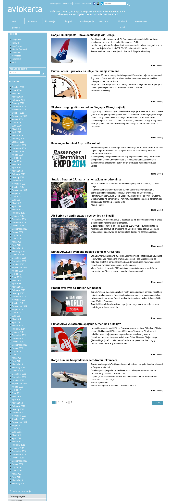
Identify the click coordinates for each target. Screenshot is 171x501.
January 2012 (18, 409)
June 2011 (16, 432)
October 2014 (18, 303)
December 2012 (19, 374)
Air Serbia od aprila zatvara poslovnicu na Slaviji (82, 215)
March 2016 (17, 248)
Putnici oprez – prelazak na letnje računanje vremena (85, 71)
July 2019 (16, 122)
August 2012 (17, 387)
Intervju (15, 43)
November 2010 (19, 454)
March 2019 (17, 135)
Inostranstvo (141, 21)
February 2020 (18, 100)
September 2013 (19, 345)
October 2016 (18, 226)
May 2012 (16, 396)
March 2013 (17, 364)
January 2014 (18, 332)
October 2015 (18, 264)
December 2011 (19, 412)
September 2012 (19, 383)
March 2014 (17, 325)
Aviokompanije (86, 21)
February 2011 (18, 445)
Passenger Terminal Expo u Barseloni (75, 143)
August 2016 (17, 232)
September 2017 (19, 190)
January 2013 (18, 371)
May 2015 (16, 280)
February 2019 (18, 139)
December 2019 (19, 106)
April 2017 (16, 206)
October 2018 (18, 151)
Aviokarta (32, 21)
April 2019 (16, 132)
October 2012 (18, 380)
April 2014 (16, 322)
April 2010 (16, 477)
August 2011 (17, 425)
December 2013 (19, 335)
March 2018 (17, 171)
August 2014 (17, 309)
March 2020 (17, 97)
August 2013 (17, 348)
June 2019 (16, 126)
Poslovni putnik (122, 22)
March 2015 (17, 287)
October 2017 (18, 187)
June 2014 (16, 316)
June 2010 (16, 470)
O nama (77, 4)
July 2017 (16, 197)
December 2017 (19, 180)
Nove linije (16, 56)
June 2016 (16, 238)
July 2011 (16, 429)
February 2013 (18, 367)
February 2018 (18, 174)
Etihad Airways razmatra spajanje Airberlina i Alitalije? (86, 324)
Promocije (16, 59)
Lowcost (16, 27)
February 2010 (18, 483)
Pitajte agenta (55, 4)
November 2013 (19, 338)
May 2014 (16, 319)
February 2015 (18, 290)
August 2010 (17, 464)
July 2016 (16, 235)
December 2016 (19, 219)
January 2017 (18, 216)
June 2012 (16, 393)
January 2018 (18, 177)
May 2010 (16, 474)
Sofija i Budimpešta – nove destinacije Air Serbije (83, 35)
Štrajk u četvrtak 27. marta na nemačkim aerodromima (86, 179)
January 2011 (18, 448)
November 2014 (19, 300)
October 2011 (18, 419)
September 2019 (19, 116)
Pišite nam (86, 4)
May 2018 (16, 164)
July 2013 (16, 351)
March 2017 (17, 209)
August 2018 (17, 155)
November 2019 (19, 110)
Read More (156, 65)
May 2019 (16, 129)
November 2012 (19, 377)
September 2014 (19, 306)
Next (157, 402)
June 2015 (16, 277)
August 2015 (17, 271)
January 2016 (18, 255)
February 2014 (18, 329)
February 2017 (18, 213)
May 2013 (16, 358)
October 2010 (18, 458)
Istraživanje (17, 46)
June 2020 (16, 90)
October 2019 (18, 113)
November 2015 (19, 261)
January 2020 (18, 103)
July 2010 (16, 467)
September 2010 (19, 461)
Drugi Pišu (16, 39)
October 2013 (18, 342)
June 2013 (16, 354)
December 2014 (19, 296)
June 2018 (16, 161)
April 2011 (16, 438)
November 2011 (19, 416)
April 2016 (16, 245)
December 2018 (19, 145)
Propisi (68, 21)
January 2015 (18, 293)
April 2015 (16, 284)
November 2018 (19, 148)
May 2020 (16, 93)
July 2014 (16, 313)
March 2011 (17, 441)
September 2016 (19, 229)
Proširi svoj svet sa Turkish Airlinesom (76, 287)
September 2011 (19, 422)
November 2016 (19, 222)
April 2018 (16, 168)
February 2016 (18, 251)
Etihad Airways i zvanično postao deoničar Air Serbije (85, 251)
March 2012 (17, 403)
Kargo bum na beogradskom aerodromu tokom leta (84, 360)
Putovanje (50, 21)
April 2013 (16, 361)
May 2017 (16, 203)
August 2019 (17, 119)
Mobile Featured (19, 49)
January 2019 (18, 142)
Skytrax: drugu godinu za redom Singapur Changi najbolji (88, 107)
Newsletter (67, 4)
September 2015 (19, 267)
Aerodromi (104, 21)
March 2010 (17, 480)
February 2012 (18, 406)
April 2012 (16, 400)
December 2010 (19, 451)
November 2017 (19, 184)
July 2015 (16, 274)
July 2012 (16, 390)
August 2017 (17, 193)
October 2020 (18, 87)
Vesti (14, 21)
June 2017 (16, 200)
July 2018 (16, 158)
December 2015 (19, 258)
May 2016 (16, 242)
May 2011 (16, 435)
